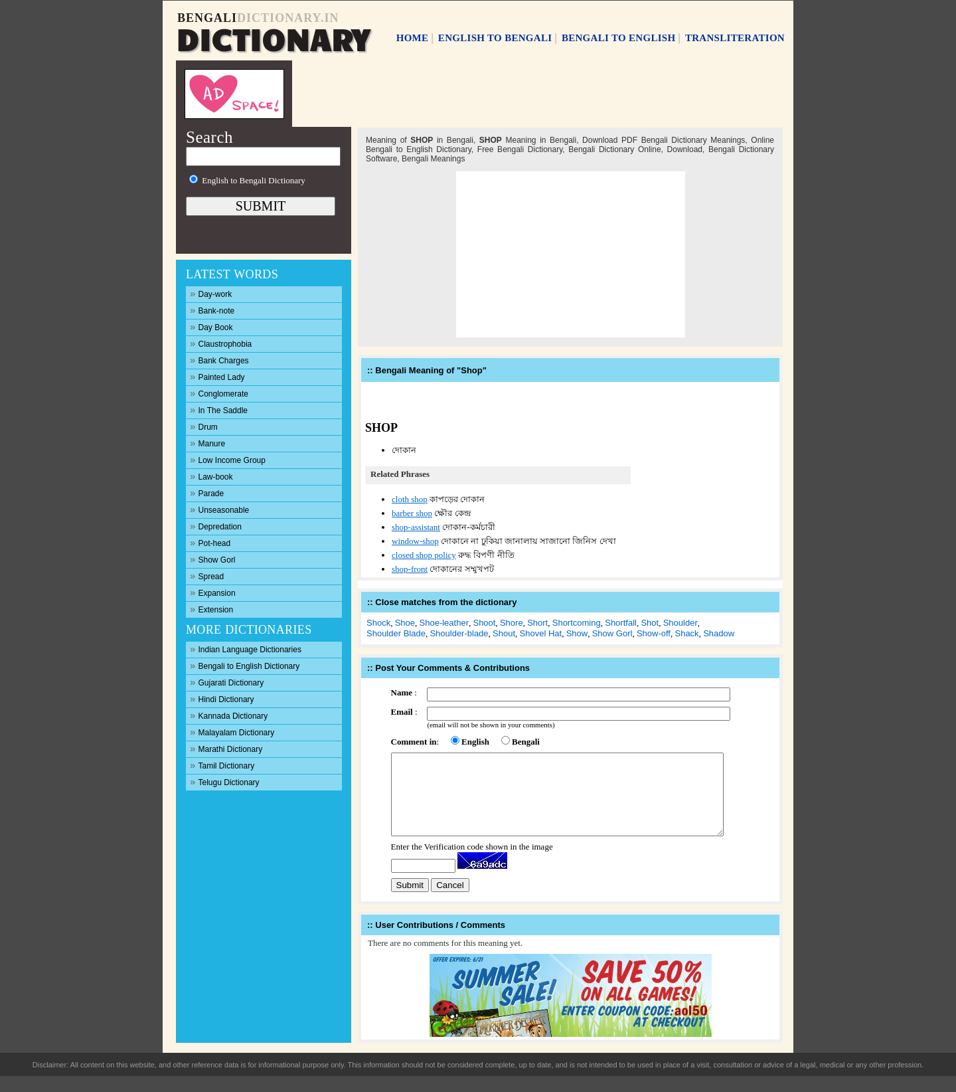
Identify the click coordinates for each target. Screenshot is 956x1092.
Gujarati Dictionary (227, 681)
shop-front (410, 569)
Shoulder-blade (459, 633)
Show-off (654, 633)
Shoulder (680, 623)
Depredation (216, 525)
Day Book (211, 326)
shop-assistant (416, 527)
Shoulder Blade (396, 633)
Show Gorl (213, 559)
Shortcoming (576, 623)
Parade (207, 492)
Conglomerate (219, 393)
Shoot (484, 623)
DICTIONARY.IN (288, 18)
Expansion (213, 592)
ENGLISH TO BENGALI (495, 38)
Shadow (718, 633)
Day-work (211, 293)
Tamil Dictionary (222, 765)
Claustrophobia (221, 343)
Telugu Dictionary (225, 781)
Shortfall (621, 623)
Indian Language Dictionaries (245, 648)
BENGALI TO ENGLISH (619, 38)
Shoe (405, 623)
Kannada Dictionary (229, 715)
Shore (511, 623)
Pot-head (210, 542)
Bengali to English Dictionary (244, 665)
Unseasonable (219, 509)
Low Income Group (228, 459)
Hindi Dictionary (222, 698)
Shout (504, 633)
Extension (211, 608)
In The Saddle (219, 409)
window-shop (415, 541)
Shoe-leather (444, 623)
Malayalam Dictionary (232, 731)
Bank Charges (219, 359)
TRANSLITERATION (735, 38)
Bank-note (212, 310)
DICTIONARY (273, 38)
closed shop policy (424, 555)
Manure (207, 442)
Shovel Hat (541, 633)
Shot (650, 623)
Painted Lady (217, 376)
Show (577, 633)
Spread (207, 575)
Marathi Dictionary (226, 748)
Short (537, 623)
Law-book (211, 476)
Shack (686, 633)
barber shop (412, 513)
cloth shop (410, 499)
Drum (204, 426)
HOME (412, 38)
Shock (378, 623)
